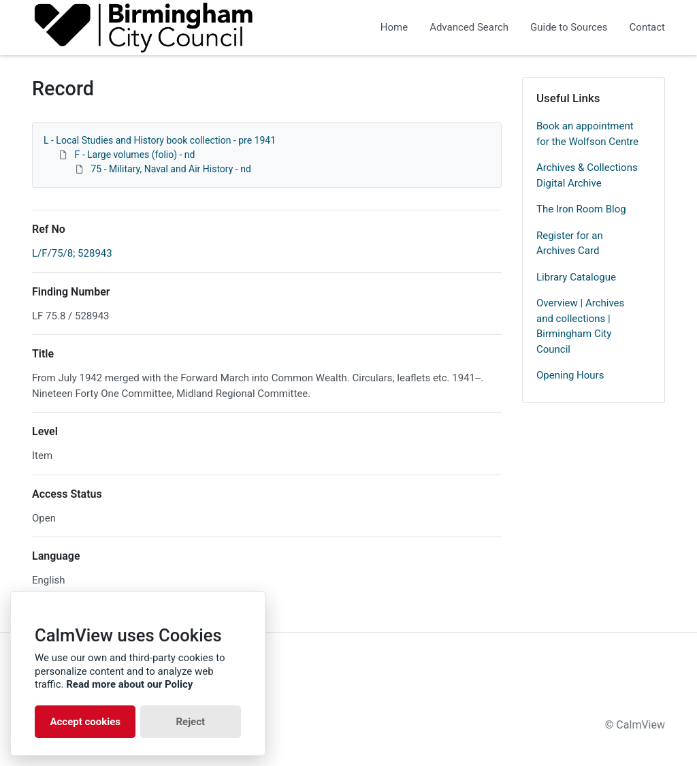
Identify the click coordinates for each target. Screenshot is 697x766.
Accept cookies (85, 722)
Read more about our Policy (129, 684)
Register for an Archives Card (569, 243)
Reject (190, 722)
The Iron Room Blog (581, 209)
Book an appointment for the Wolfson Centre (587, 134)
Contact (647, 27)
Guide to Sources (569, 27)
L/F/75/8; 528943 (72, 253)
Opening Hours (570, 375)
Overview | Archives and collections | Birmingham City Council (580, 326)
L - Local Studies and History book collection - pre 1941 (160, 140)
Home (394, 27)
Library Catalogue (576, 277)
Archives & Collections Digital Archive (587, 175)
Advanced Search (468, 27)
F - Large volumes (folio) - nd (134, 154)
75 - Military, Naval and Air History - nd (170, 168)
